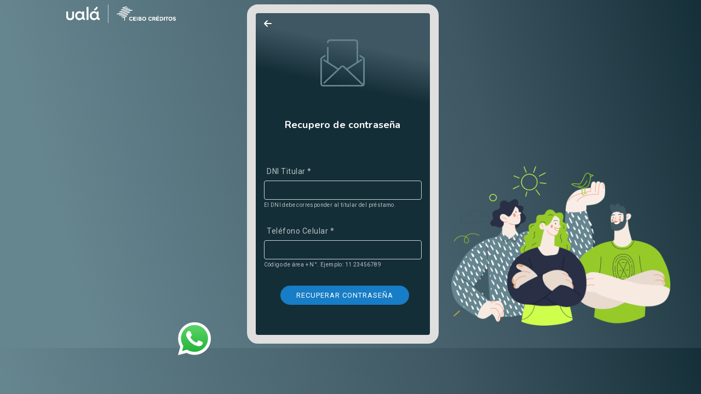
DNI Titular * (289, 171)
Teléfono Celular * (300, 231)
